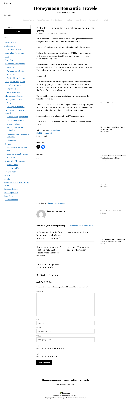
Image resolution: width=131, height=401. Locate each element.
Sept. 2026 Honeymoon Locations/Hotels (47, 266)
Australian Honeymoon (15, 53)
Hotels (106, 20)
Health (69, 20)
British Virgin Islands (16, 78)
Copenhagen (12, 88)
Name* (38, 319)
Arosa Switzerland (13, 49)
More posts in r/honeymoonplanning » (82, 226)
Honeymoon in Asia (13, 99)
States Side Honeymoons (16, 161)
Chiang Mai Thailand (15, 106)
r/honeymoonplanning (56, 203)
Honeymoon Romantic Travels (65, 8)
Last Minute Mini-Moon (78, 232)
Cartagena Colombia (15, 120)
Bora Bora (9, 60)
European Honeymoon (15, 81)
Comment (39, 292)
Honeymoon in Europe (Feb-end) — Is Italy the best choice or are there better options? (50, 251)
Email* (38, 328)
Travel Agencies (43, 20)
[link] (38, 133)
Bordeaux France (14, 85)
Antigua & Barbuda (15, 71)
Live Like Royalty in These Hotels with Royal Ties (112, 128)
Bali (7, 56)
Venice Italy (10, 171)
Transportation (95, 20)
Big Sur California (14, 168)
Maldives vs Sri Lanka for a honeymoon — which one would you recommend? (49, 235)
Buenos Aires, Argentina (17, 116)
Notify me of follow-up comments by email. (50, 348)
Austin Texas (12, 164)
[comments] (46, 133)
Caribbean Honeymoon (15, 63)
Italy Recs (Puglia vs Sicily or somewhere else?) (79, 248)
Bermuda (11, 74)
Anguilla (10, 67)
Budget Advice (28, 20)
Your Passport (11, 199)
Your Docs (80, 20)
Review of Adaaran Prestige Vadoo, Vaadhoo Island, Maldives (113, 157)
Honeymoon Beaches (14, 96)
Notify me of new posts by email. (47, 356)
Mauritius (11, 157)
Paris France (10, 140)
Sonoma (8, 144)
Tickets (103, 184)
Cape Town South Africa (17, 154)
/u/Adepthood (54, 130)
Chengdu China (13, 123)
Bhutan (10, 103)
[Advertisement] (65, 181)
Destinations (56, 20)
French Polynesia (12, 92)
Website (39, 336)
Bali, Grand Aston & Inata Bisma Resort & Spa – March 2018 (112, 240)
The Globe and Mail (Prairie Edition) (110, 212)
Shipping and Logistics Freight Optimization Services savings (65, 398)
